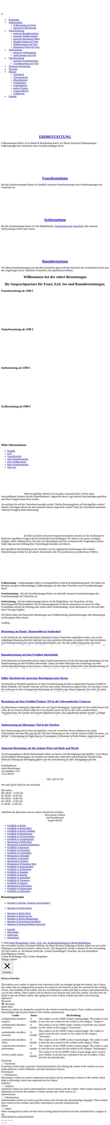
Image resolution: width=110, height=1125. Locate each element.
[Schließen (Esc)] (2, 1120)
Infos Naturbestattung (17, 459)
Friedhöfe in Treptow (17, 883)
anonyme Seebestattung (24, 52)
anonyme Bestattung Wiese (26, 39)
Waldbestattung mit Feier (25, 44)
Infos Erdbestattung (16, 461)
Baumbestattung (55, 261)
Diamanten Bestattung (19, 66)
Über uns (11, 467)
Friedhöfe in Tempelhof (18, 877)
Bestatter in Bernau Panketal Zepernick (26, 924)
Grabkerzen (19, 93)
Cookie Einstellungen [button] (11, 956)
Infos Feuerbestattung (17, 464)
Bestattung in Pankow (17, 861)
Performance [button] (7, 1072)
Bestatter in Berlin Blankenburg (22, 918)
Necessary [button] (6, 1001)
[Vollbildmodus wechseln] (8, 1120)
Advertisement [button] (8, 1094)
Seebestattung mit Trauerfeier (69, 226)
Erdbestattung (15, 22)
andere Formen (20, 88)
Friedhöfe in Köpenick (18, 847)
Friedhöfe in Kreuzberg (18, 850)
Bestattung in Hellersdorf (19, 842)
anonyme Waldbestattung (25, 36)
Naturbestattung (16, 30)
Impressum (12, 935)
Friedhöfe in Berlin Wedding (21, 831)
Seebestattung (15, 50)
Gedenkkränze (20, 85)
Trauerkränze (19, 82)
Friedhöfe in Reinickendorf (20, 866)
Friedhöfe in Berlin (16, 825)
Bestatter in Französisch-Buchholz (23, 921)
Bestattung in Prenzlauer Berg (21, 864)
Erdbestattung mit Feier (24, 25)
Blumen (12, 71)
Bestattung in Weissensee (19, 885)
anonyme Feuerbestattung (25, 60)
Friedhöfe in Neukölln (18, 858)
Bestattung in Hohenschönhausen (23, 844)
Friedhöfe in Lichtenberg (19, 853)
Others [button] (4, 1105)
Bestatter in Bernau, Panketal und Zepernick (28, 903)
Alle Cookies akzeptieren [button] (35, 956)
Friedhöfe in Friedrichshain (20, 839)
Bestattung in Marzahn (18, 855)
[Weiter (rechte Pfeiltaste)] (5, 1123)
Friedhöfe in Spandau (17, 872)
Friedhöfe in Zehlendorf (19, 891)
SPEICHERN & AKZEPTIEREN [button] (17, 1117)
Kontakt (13, 96)
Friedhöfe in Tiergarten (18, 880)
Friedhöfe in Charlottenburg (20, 836)
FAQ (9, 453)
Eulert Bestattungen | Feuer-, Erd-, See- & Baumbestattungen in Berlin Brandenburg (49, 943)
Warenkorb (18, 74)
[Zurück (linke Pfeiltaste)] (2, 1123)
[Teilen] (5, 1120)
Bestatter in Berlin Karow (19, 908)
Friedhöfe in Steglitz (17, 875)
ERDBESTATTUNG (55, 137)
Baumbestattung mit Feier (25, 41)
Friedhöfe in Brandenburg (19, 833)
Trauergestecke (20, 77)
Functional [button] (6, 1060)
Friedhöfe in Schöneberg (19, 869)
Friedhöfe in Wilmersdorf (19, 888)
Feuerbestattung (16, 58)
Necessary (10, 1004)
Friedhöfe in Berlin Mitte (19, 828)
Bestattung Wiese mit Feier (26, 47)
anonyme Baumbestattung (26, 33)
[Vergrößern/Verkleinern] (11, 1120)
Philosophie (13, 932)
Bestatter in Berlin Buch (19, 913)
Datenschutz (13, 937)
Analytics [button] (5, 1083)
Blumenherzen (20, 80)
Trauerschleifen (20, 91)
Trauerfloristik (14, 456)
